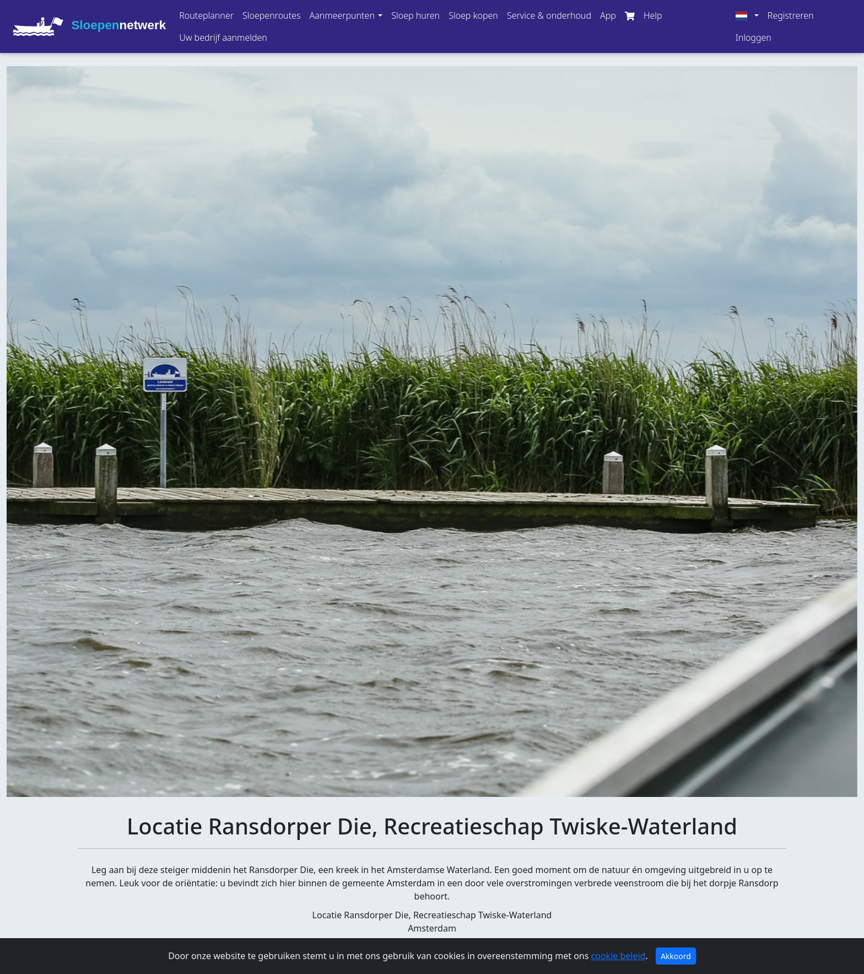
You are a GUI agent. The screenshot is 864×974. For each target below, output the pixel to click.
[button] (346, 15)
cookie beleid (618, 956)
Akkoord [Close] (676, 956)
